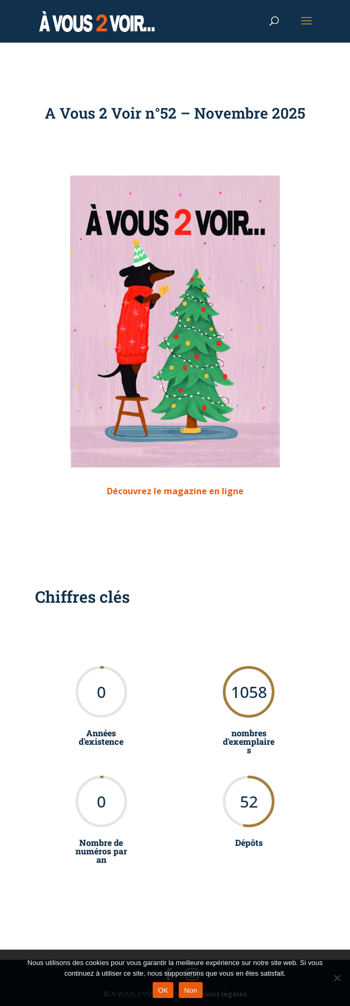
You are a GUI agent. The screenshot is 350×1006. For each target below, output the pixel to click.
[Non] (336, 977)
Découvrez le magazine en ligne (175, 491)
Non (190, 990)
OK (163, 990)
